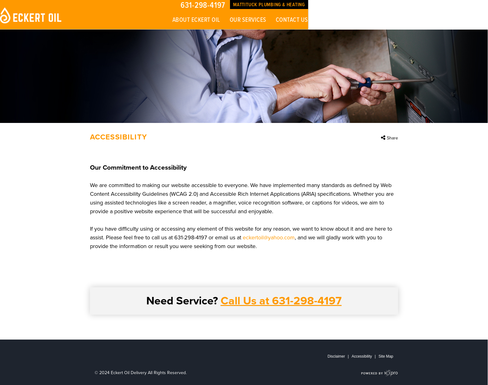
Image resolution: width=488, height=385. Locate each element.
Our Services (248, 20)
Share (392, 138)
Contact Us (292, 20)
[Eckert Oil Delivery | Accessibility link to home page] (31, 15)
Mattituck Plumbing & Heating (269, 5)
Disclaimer (336, 356)
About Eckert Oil (196, 20)
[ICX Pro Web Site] (379, 373)
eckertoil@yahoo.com (269, 237)
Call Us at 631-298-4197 (281, 301)
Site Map (385, 356)
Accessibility (362, 356)
